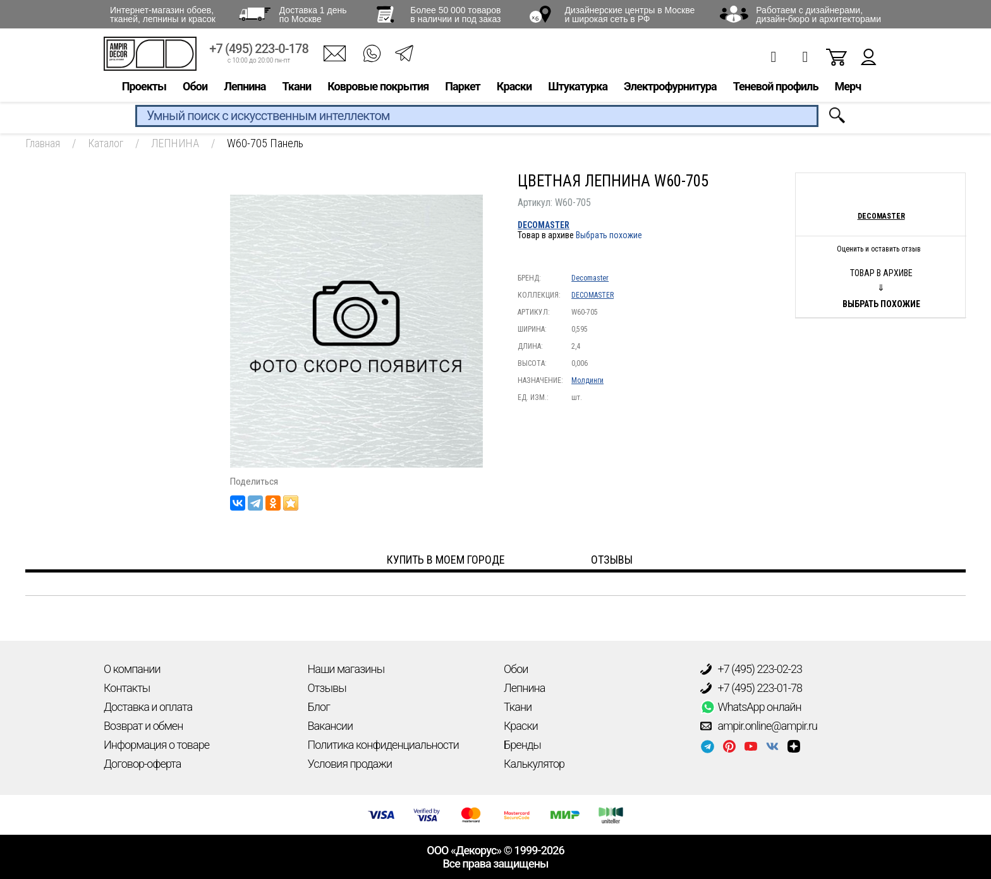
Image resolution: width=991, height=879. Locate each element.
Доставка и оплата (148, 706)
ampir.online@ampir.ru (759, 726)
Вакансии (330, 725)
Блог (319, 706)
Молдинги (587, 380)
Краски (514, 86)
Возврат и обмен (143, 725)
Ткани (296, 86)
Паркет (462, 86)
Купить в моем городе (446, 559)
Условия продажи (350, 763)
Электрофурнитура (670, 86)
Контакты (127, 687)
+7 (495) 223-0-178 (258, 49)
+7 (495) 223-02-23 (751, 669)
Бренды (522, 744)
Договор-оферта (142, 763)
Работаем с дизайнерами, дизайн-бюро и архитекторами (818, 14)
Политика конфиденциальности (383, 744)
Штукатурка (577, 86)
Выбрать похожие (609, 235)
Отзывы (327, 687)
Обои (195, 86)
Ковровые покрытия (378, 86)
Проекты (144, 86)
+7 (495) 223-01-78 (751, 688)
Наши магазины (346, 669)
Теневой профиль (775, 86)
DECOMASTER (543, 225)
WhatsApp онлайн (750, 707)
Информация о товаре (156, 744)
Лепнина (244, 86)
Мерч (847, 86)
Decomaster (590, 278)
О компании (132, 669)
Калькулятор (534, 763)
